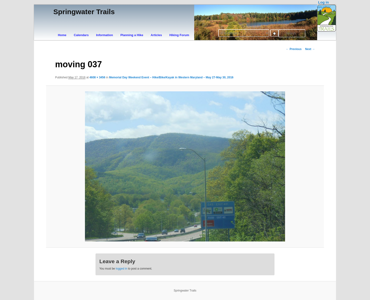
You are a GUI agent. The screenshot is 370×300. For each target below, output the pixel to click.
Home (62, 35)
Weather (324, 7)
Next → (310, 49)
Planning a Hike (131, 35)
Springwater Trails (84, 12)
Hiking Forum (179, 35)
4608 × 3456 (97, 77)
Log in (323, 2)
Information (104, 35)
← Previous (294, 49)
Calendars (81, 35)
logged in (121, 268)
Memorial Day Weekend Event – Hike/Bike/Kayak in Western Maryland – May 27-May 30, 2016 (171, 77)
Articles (156, 35)
